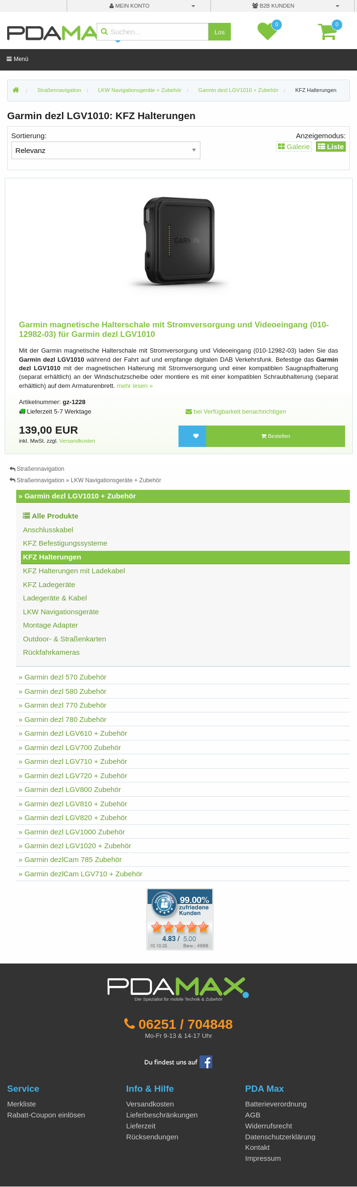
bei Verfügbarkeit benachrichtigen (236, 411)
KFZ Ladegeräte (49, 584)
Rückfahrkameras (51, 652)
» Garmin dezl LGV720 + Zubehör (73, 775)
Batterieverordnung (276, 1104)
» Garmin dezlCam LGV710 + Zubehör (80, 874)
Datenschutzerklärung (280, 1137)
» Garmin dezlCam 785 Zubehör (70, 859)
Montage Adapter (50, 625)
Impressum (263, 1158)
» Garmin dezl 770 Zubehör (63, 705)
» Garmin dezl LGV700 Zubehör (70, 747)
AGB (252, 1115)
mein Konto (129, 6)
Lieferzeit (141, 1126)
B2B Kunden (273, 6)
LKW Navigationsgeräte (61, 612)
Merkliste (21, 1104)
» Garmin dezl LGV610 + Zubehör (73, 733)
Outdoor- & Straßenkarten (64, 639)
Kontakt (257, 1147)
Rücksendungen (152, 1137)
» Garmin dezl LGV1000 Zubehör (72, 832)
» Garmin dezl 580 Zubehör (63, 691)
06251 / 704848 (186, 1024)
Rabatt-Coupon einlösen (46, 1115)
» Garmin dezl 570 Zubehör (63, 677)
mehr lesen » (135, 385)
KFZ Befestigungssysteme (65, 543)
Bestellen (275, 436)
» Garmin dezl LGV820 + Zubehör (73, 817)
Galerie (294, 146)
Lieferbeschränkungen (162, 1115)
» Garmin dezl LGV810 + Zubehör (73, 804)
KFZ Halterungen (316, 90)
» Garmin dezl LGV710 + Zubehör (73, 761)
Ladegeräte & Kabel (55, 598)
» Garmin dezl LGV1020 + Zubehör (75, 846)
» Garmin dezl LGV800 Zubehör (70, 789)
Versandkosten (77, 441)
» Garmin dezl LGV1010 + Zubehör (77, 496)
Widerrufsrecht (268, 1126)
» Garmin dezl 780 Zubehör (63, 719)
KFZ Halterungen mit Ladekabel (74, 571)
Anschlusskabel (48, 530)
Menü (17, 59)
